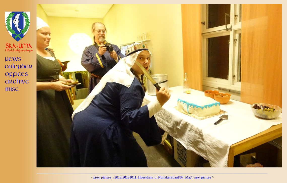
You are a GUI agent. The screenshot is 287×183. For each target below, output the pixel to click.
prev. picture (102, 177)
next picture (202, 177)
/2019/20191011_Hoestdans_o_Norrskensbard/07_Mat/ (153, 177)
